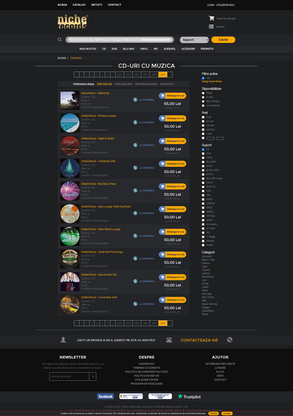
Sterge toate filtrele (212, 81)
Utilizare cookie (146, 379)
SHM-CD (210, 186)
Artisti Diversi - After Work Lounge (100, 229)
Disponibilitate (211, 89)
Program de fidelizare (147, 383)
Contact (114, 4)
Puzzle (209, 245)
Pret (205, 113)
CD (104, 48)
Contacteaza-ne (199, 340)
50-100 (209, 121)
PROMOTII (207, 48)
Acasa (62, 4)
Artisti (96, 4)
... (112, 74)
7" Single (210, 236)
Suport (207, 145)
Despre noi (146, 363)
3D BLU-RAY (212, 170)
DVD (114, 48)
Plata (220, 371)
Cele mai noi (104, 83)
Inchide (227, 413)
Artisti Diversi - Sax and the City (99, 274)
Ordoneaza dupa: (83, 83)
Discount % (167, 83)
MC (156, 48)
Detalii (213, 413)
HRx (208, 195)
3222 (119, 74)
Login (210, 5)
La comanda (212, 105)
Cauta (223, 39)
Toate (209, 93)
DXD (208, 191)
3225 (145, 74)
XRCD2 (210, 211)
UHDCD (210, 203)
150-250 (210, 129)
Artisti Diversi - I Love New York (99, 297)
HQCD (209, 220)
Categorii (208, 252)
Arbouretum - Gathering (95, 93)
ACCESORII (188, 48)
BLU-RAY (128, 48)
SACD (209, 166)
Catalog (79, 4)
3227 (162, 74)
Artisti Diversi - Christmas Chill (98, 161)
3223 (128, 74)
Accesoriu (211, 224)
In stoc (209, 97)
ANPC (220, 375)
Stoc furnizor (212, 101)
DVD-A (210, 174)
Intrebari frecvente (220, 363)
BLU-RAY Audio (214, 178)
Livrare (220, 367)
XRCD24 (210, 216)
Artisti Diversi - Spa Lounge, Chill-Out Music (106, 206)
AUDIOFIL (170, 48)
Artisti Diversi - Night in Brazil (97, 138)
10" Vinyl (210, 228)
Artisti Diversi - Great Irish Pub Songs (102, 252)
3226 (154, 74)
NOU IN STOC (88, 48)
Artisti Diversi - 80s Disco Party (98, 183)
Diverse (210, 241)
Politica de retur (146, 375)
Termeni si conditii (146, 367)
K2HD (209, 199)
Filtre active (210, 74)
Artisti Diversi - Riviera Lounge (98, 115)
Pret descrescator (146, 83)
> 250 (209, 133)
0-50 (208, 117)
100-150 (210, 125)
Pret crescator (123, 83)
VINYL (144, 48)
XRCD (209, 207)
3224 (136, 74)
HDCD (209, 182)
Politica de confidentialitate (146, 371)
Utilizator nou (225, 5)
